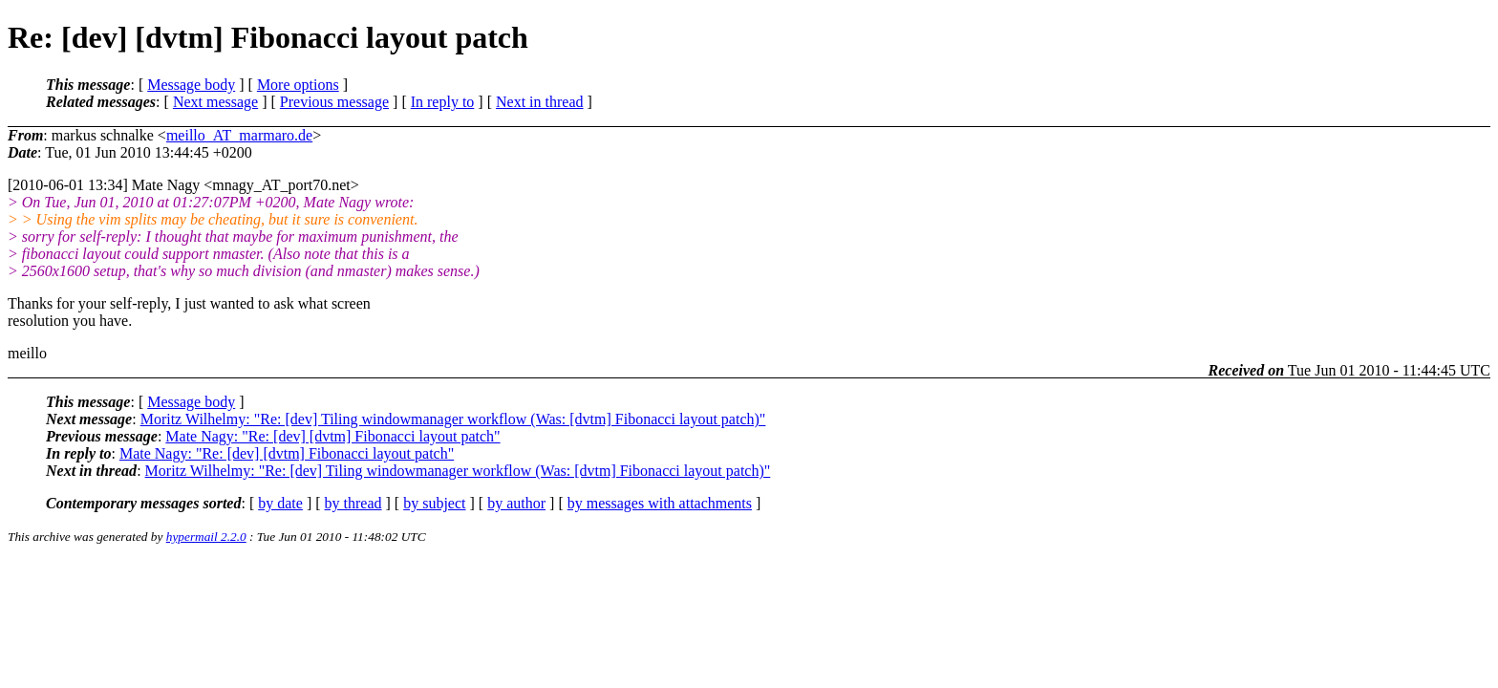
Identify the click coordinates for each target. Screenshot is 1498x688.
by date (280, 503)
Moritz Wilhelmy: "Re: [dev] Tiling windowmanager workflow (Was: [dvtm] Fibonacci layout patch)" (453, 419)
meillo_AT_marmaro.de (239, 135)
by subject (434, 503)
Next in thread (540, 102)
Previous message (334, 102)
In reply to (443, 102)
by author (516, 503)
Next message (215, 102)
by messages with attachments (659, 503)
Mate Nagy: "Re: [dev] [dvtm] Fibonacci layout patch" (332, 436)
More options (298, 84)
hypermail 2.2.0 (206, 536)
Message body (191, 84)
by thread (353, 503)
